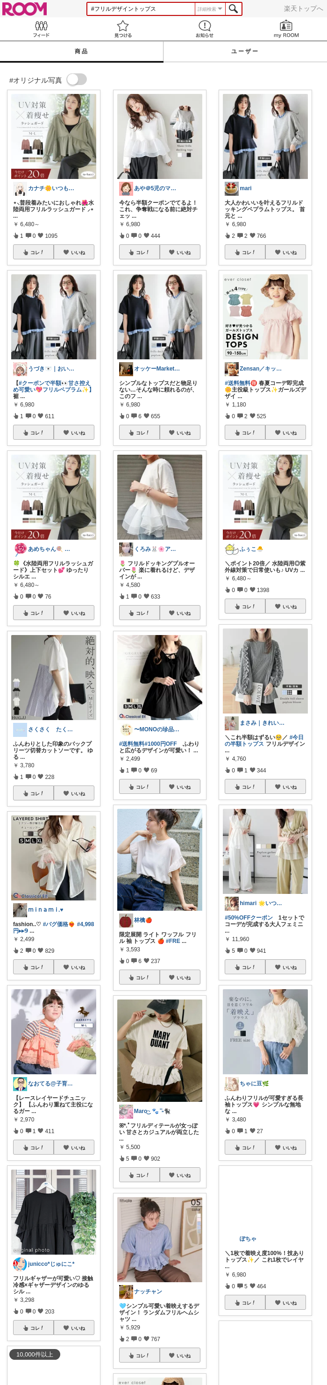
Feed (41, 28)
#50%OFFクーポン (249, 917)
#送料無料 (132, 744)
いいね (78, 252)
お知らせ (204, 28)
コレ (37, 252)
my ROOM (286, 28)
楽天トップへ (303, 8)
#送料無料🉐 (241, 383)
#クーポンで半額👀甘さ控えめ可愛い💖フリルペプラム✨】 (53, 386)
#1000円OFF (160, 744)
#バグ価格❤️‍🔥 (59, 924)
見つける (123, 28)
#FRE (173, 941)
